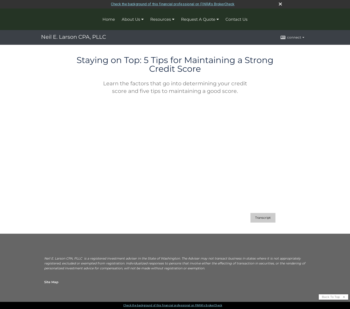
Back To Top (333, 297)
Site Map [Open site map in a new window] (51, 282)
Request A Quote (198, 19)
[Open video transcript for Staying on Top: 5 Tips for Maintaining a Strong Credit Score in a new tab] (262, 218)
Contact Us (236, 19)
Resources (160, 19)
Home (108, 19)
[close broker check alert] (280, 4)
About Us (131, 19)
